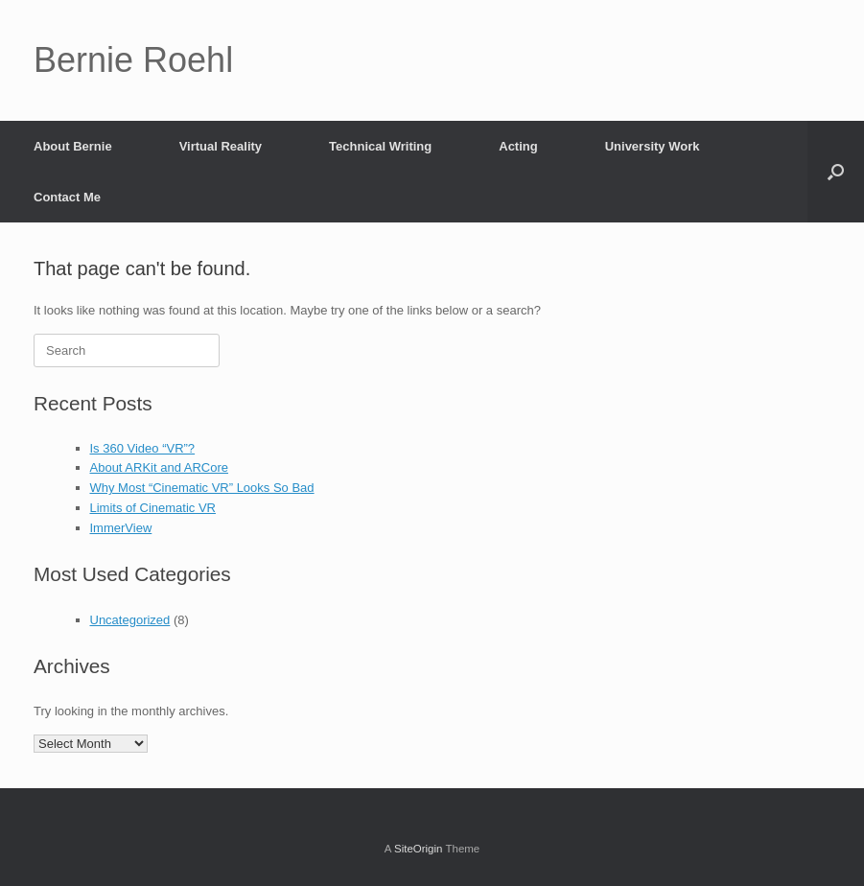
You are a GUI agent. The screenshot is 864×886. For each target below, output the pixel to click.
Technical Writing (380, 146)
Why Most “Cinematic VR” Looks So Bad (202, 487)
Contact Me (67, 197)
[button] (835, 171)
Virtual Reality (220, 146)
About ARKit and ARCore (159, 467)
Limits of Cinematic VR (153, 508)
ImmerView (121, 528)
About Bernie (73, 146)
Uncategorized (130, 620)
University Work (652, 146)
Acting (518, 146)
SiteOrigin (418, 848)
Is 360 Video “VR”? (143, 448)
